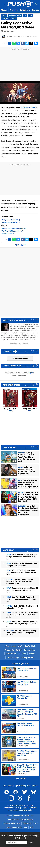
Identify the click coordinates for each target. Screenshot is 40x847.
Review (14, 229)
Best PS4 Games (8, 234)
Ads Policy (22, 654)
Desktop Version (27, 658)
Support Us (9, 650)
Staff (20, 646)
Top (7, 646)
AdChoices (32, 808)
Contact (19, 650)
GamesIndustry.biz (14, 827)
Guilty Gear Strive (28, 107)
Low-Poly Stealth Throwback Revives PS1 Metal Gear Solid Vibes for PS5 (21, 599)
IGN (18, 823)
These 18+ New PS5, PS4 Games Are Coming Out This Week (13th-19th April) (22, 615)
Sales (14, 19)
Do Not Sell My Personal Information (20, 810)
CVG (25, 827)
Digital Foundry (27, 820)
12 (24, 245)
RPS (31, 827)
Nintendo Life (18, 816)
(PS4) (11, 220)
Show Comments (20, 358)
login (31, 372)
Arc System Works (15, 15)
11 (14, 501)
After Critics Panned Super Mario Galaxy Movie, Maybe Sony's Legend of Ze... (22, 624)
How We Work (30, 646)
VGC (35, 823)
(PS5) (11, 222)
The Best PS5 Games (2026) (12, 231)
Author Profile (15, 344)
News (4, 15)
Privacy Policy (29, 650)
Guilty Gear (5, 19)
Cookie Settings (13, 658)
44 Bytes (24, 808)
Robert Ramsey (14, 37)
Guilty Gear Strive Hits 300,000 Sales (17, 25)
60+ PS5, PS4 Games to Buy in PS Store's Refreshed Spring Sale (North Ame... (21, 633)
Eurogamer (27, 823)
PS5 (25, 15)
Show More (20, 779)
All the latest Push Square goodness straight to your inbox (20, 836)
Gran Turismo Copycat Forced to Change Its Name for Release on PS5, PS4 (21, 557)
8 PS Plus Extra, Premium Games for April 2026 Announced (22, 565)
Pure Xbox (29, 816)
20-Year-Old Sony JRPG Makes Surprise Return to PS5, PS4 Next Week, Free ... (21, 572)
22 (14, 488)
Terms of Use (11, 654)
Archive (32, 654)
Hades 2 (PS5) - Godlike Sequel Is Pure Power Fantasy (22, 607)
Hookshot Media (17, 805)
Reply (26, 344)
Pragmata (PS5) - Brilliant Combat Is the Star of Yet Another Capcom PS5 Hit (19, 581)
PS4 (30, 15)
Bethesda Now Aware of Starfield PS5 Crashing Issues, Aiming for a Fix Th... (22, 590)
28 (13, 514)
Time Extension (13, 820)
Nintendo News (9, 823)
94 (13, 475)
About (13, 646)
